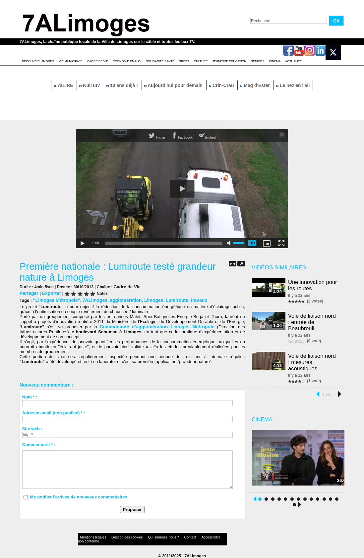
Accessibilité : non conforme (195, 536)
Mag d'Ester (255, 85)
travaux (188, 299)
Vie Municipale (71, 61)
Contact (169, 536)
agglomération (120, 299)
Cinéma (275, 61)
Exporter (49, 292)
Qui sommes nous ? (147, 536)
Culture (201, 61)
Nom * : (29, 395)
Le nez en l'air (293, 85)
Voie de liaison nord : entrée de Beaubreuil (314, 318)
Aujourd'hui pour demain (174, 85)
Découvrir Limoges (38, 61)
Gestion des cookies (117, 536)
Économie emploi (127, 61)
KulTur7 (90, 85)
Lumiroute (167, 299)
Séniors (258, 61)
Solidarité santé (160, 61)
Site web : (32, 427)
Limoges (145, 299)
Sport (184, 61)
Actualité (293, 61)
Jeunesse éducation (229, 61)
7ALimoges (90, 299)
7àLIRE (64, 85)
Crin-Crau (222, 85)
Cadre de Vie (97, 61)
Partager (28, 292)
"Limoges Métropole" (55, 299)
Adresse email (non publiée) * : (53, 411)
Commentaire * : (38, 443)
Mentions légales (90, 536)
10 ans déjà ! (122, 85)
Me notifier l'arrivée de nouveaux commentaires (78, 495)
